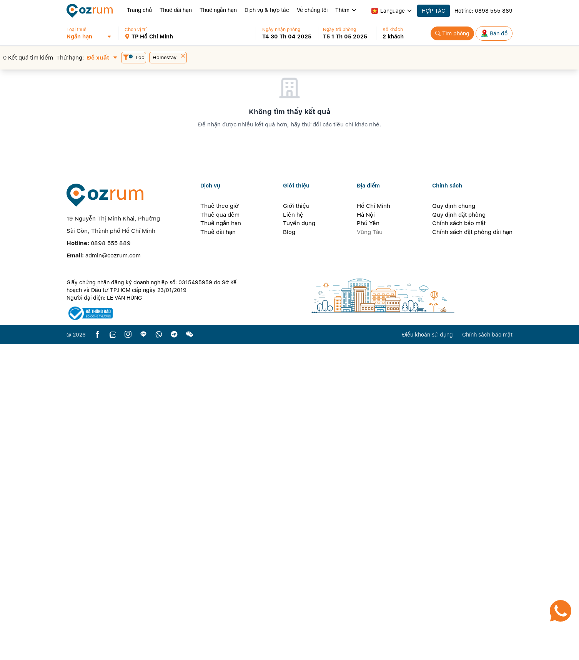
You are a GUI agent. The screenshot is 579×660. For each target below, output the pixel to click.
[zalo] (113, 650)
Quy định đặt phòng (459, 530)
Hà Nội (366, 530)
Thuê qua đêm (220, 530)
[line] (143, 650)
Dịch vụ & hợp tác (267, 10)
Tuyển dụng (299, 539)
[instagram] (128, 650)
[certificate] (156, 629)
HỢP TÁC (433, 11)
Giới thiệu (296, 521)
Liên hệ (293, 530)
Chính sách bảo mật (459, 539)
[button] (92, 33)
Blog (289, 547)
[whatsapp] (158, 650)
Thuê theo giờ (219, 521)
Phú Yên (368, 539)
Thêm (346, 10)
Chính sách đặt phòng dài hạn (472, 547)
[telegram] (174, 650)
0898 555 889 (493, 11)
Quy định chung (453, 521)
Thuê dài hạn (176, 10)
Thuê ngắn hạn (218, 10)
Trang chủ (139, 10)
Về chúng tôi (312, 10)
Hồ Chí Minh (373, 521)
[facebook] (97, 650)
